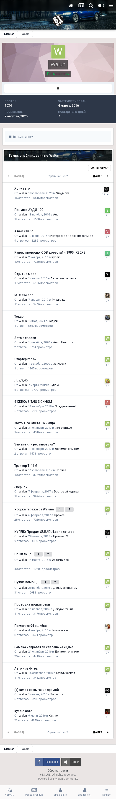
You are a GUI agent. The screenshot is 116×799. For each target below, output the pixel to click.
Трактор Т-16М (25, 466)
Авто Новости (63, 342)
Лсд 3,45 (21, 380)
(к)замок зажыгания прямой (36, 690)
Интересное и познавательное (71, 235)
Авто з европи (25, 338)
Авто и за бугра (26, 668)
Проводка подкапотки (32, 604)
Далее (97, 176)
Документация (63, 609)
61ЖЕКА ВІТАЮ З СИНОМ (33, 401)
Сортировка (99, 168)
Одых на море (25, 274)
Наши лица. (23, 554)
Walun (23, 193)
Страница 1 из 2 (58, 176)
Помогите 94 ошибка (30, 626)
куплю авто (23, 711)
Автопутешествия (63, 278)
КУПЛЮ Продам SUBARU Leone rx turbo (44, 532)
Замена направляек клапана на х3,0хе (43, 647)
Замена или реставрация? (34, 444)
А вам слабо (24, 231)
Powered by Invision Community (58, 778)
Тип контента (21, 136)
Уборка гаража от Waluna (34, 509)
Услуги (53, 321)
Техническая (60, 630)
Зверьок (20, 487)
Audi (56, 214)
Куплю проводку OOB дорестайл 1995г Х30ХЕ (49, 252)
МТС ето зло (24, 295)
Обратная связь (58, 770)
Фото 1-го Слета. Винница (34, 423)
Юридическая (65, 673)
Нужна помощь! (27, 582)
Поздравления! (65, 406)
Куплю (56, 257)
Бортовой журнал (66, 491)
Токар (18, 316)
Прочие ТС (60, 536)
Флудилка (63, 193)
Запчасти (59, 363)
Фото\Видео (63, 427)
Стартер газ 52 (25, 359)
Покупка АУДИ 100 (28, 210)
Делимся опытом (67, 448)
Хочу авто (22, 188)
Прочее (61, 470)
